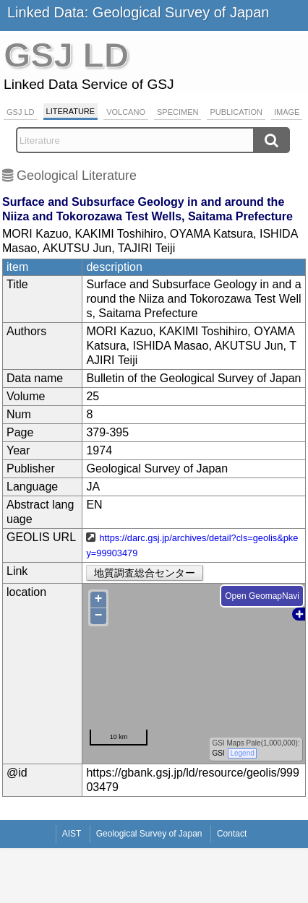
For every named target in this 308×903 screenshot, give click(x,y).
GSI (219, 753)
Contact (232, 834)
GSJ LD (21, 112)
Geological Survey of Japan (149, 834)
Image (286, 112)
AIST (72, 834)
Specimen (177, 112)
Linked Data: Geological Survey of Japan (138, 12)
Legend (242, 753)
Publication (236, 112)
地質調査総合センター (144, 573)
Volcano (125, 112)
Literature (70, 111)
